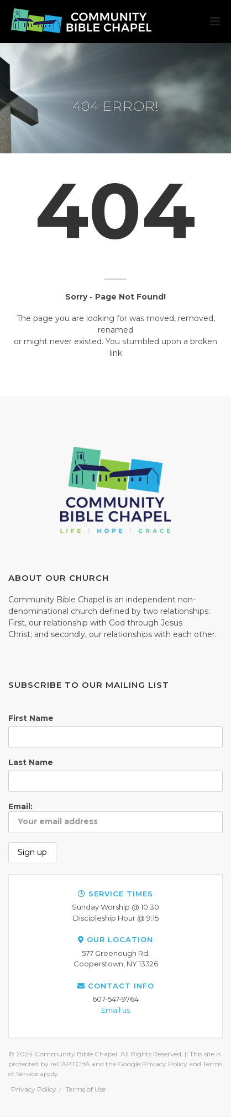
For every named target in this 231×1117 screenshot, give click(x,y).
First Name (31, 718)
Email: (115, 816)
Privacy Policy (33, 1089)
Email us (115, 1010)
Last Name (30, 762)
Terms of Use (86, 1089)
